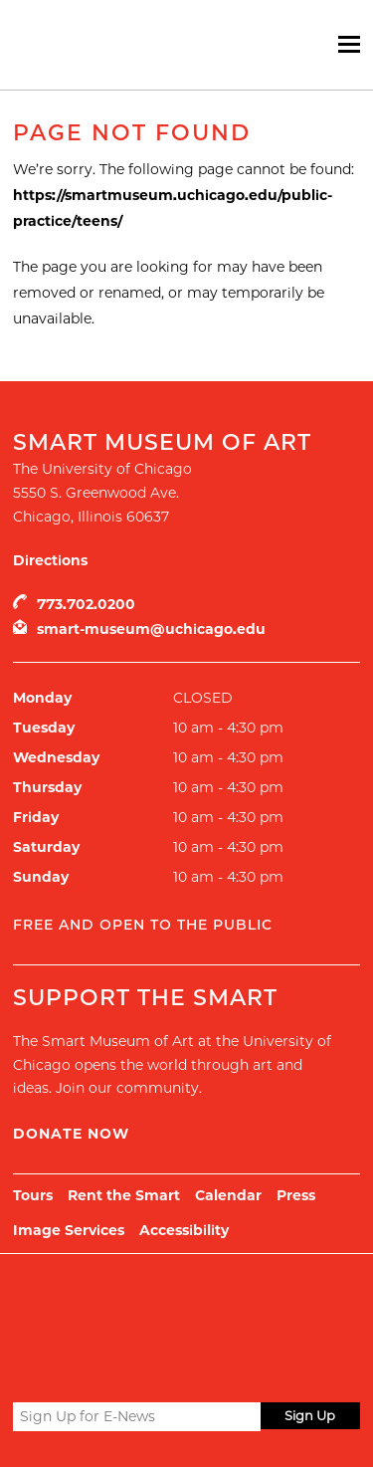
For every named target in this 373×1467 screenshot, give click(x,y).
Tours (33, 1195)
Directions (50, 560)
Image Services (68, 1230)
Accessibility (184, 1230)
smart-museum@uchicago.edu (151, 629)
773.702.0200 (86, 604)
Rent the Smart (124, 1195)
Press (296, 1195)
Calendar (228, 1195)
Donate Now (71, 1134)
